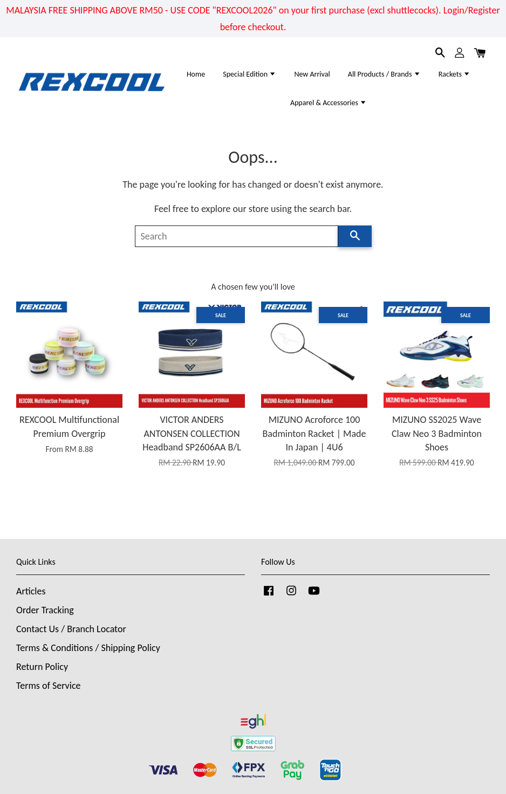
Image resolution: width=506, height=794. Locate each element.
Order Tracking (45, 610)
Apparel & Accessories (328, 102)
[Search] (236, 236)
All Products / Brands (384, 74)
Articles (30, 591)
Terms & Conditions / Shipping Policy (88, 648)
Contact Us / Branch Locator (71, 629)
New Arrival (312, 74)
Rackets (454, 74)
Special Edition (249, 74)
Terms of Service (48, 686)
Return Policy (42, 667)
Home (196, 74)
